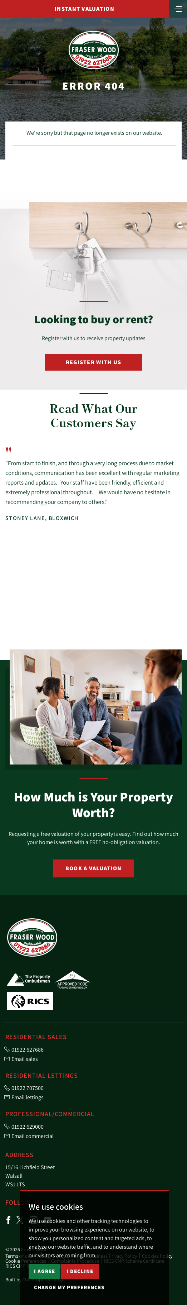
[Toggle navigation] (178, 8)
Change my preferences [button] (69, 1287)
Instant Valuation (84, 9)
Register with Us (93, 362)
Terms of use (18, 1256)
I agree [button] (44, 1271)
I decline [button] (80, 1271)
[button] (165, 633)
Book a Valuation (93, 868)
